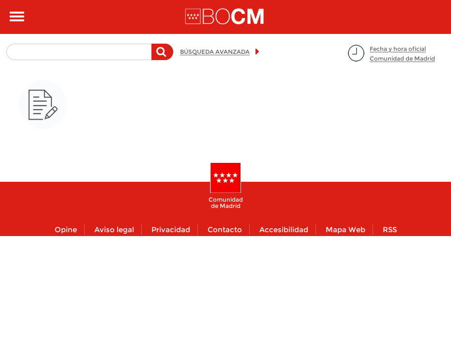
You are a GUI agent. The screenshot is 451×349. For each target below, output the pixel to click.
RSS (390, 229)
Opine (66, 229)
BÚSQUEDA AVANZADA (215, 51)
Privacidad (170, 229)
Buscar (162, 56)
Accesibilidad (283, 229)
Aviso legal (114, 229)
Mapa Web (345, 229)
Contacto (225, 229)
